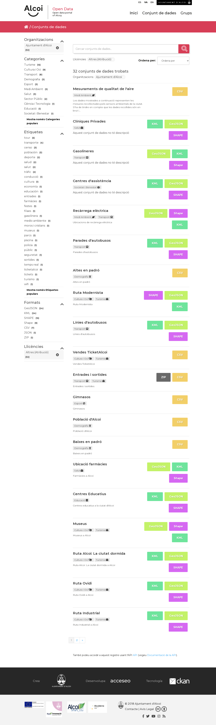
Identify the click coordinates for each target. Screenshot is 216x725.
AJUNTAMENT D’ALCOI (172, 2)
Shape (178, 165)
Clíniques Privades (89, 121)
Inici (134, 13)
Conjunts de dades (49, 27)
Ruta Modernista (88, 293)
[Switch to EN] (152, 3)
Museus (80, 524)
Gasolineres (83, 151)
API (135, 655)
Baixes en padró (87, 442)
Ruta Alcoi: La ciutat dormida (99, 553)
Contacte (131, 709)
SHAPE (178, 135)
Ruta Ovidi (82, 583)
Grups (186, 13)
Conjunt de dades (159, 13)
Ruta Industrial (86, 613)
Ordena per (146, 60)
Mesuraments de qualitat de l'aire (103, 89)
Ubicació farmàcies (90, 464)
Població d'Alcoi (87, 419)
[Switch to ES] (139, 3)
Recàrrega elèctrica (90, 211)
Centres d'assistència (92, 181)
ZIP (163, 377)
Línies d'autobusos (90, 322)
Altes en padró (86, 270)
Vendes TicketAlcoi (90, 352)
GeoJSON (176, 124)
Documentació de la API (161, 655)
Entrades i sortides (90, 375)
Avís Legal (147, 709)
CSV (180, 91)
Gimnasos (81, 397)
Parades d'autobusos (92, 240)
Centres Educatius (89, 494)
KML (155, 124)
